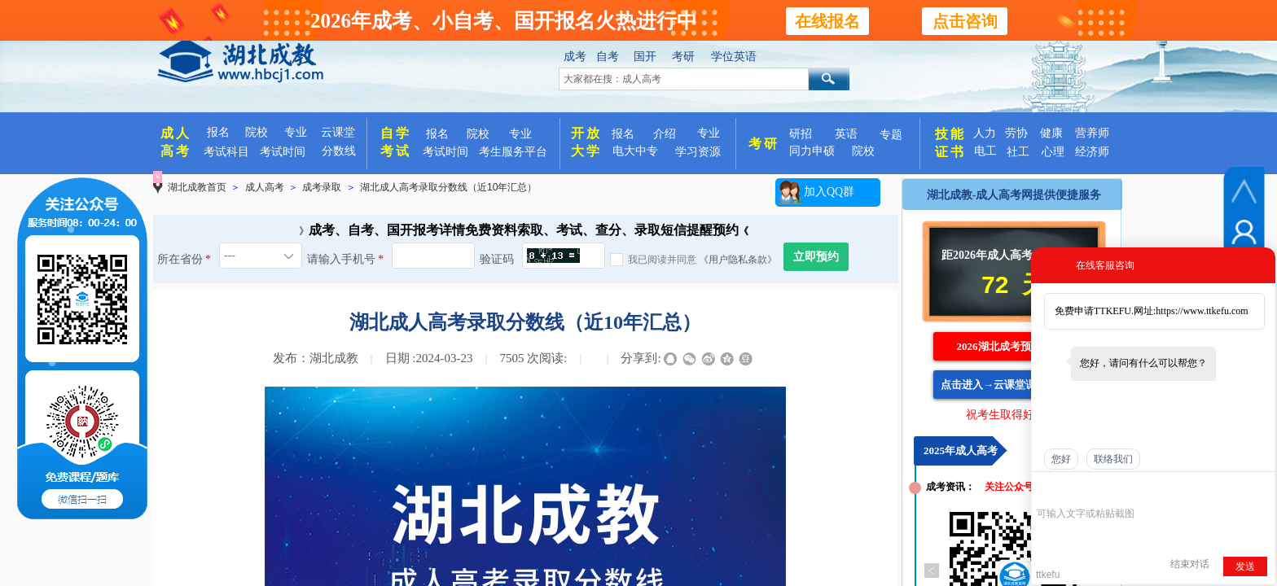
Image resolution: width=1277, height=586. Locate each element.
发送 (1245, 566)
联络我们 (1113, 459)
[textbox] (684, 79)
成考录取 (321, 187)
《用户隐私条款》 (738, 259)
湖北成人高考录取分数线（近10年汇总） (448, 187)
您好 (1061, 459)
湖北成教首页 (197, 187)
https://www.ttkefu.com (1202, 311)
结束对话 (1189, 564)
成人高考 (264, 187)
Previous (931, 570)
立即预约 (816, 257)
